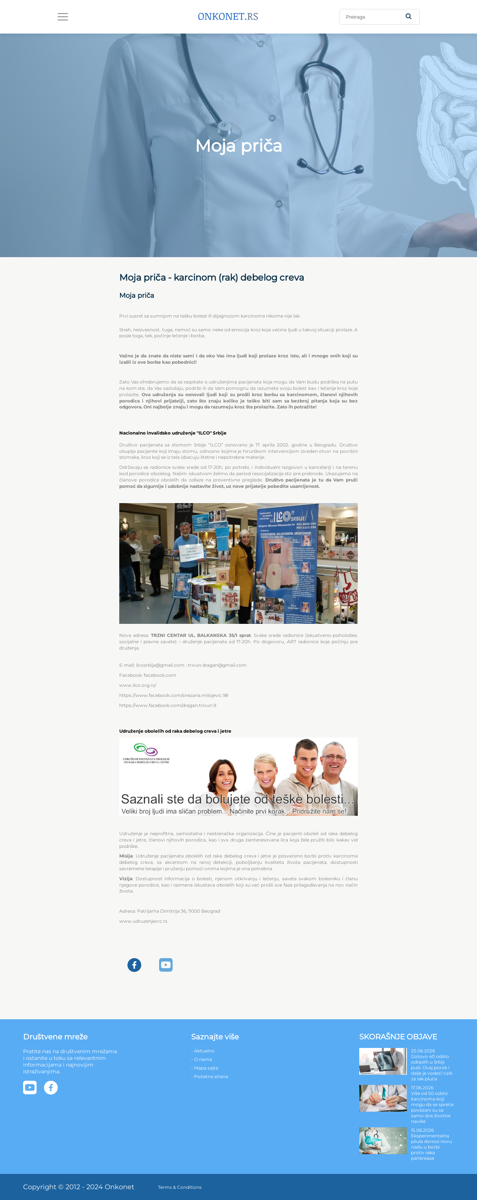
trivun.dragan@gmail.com (217, 665)
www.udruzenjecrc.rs (143, 921)
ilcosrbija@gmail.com (160, 665)
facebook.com (160, 675)
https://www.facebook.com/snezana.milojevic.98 (173, 695)
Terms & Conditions (180, 1187)
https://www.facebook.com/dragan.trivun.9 (167, 705)
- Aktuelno (203, 1051)
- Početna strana (209, 1076)
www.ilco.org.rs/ (137, 685)
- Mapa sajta (204, 1068)
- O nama (201, 1059)
